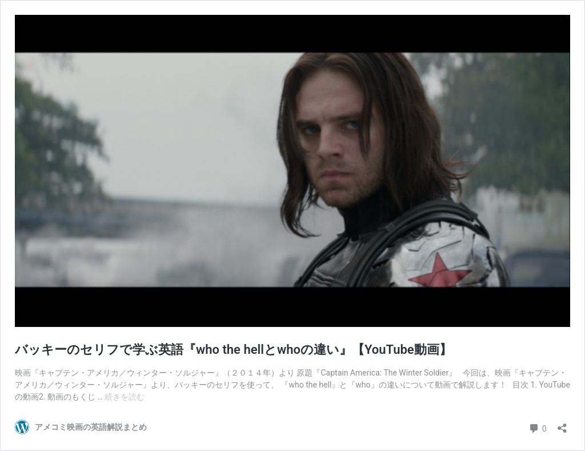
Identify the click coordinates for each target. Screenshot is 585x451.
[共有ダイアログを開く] (562, 424)
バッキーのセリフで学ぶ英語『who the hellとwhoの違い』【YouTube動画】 (233, 349)
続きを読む (125, 396)
